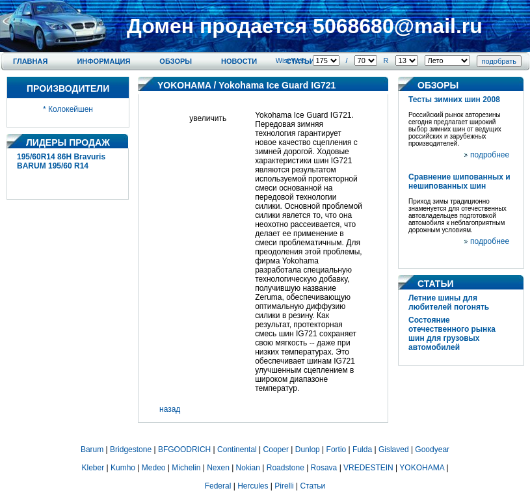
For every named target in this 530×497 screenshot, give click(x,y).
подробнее (489, 154)
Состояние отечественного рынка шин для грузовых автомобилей (452, 334)
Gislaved (393, 449)
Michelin (186, 467)
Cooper (276, 449)
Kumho (123, 467)
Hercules (252, 485)
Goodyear (432, 449)
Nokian (248, 467)
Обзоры (175, 61)
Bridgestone (131, 449)
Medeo (154, 467)
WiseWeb (291, 60)
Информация (103, 61)
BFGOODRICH (184, 449)
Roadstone (285, 467)
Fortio (336, 449)
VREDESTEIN (368, 467)
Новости (239, 61)
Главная (30, 61)
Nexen (218, 467)
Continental (237, 449)
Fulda (362, 449)
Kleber (93, 467)
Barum (92, 449)
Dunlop (307, 449)
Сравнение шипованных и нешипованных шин (459, 181)
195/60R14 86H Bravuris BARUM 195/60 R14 (61, 161)
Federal (218, 485)
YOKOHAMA (184, 85)
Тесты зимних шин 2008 (454, 99)
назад (169, 409)
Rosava (324, 467)
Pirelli (283, 485)
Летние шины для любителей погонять (448, 302)
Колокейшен (70, 109)
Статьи (312, 485)
